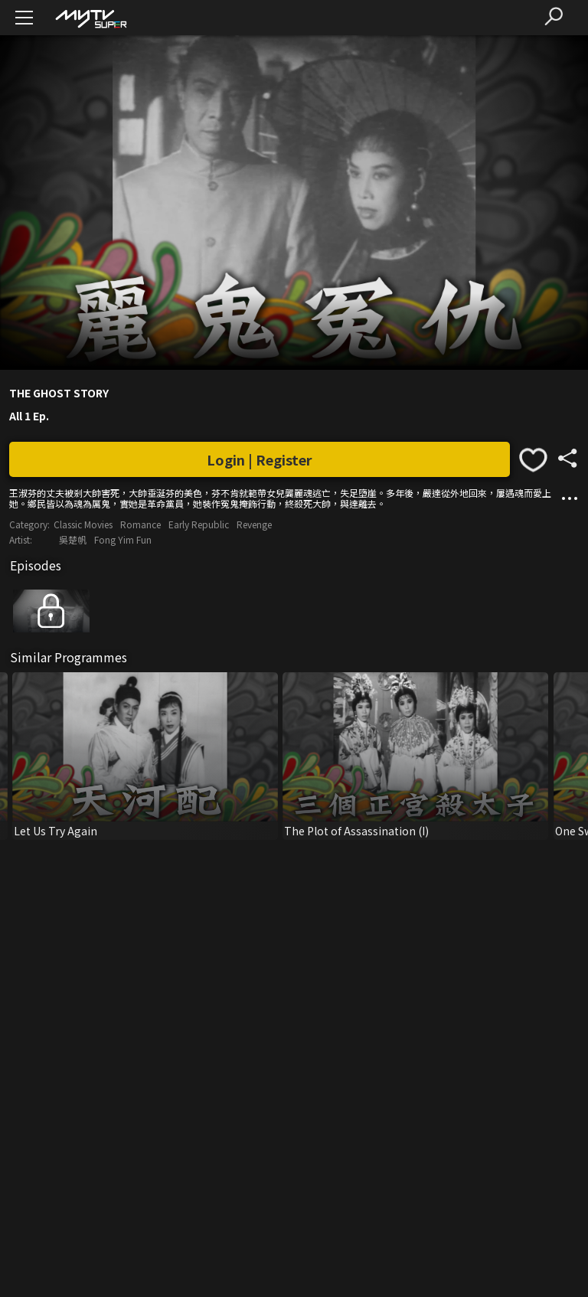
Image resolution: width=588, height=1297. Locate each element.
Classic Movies (83, 524)
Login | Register (259, 459)
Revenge (254, 524)
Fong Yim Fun (123, 539)
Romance (140, 524)
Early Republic (198, 524)
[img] (90, 18)
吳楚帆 (73, 539)
